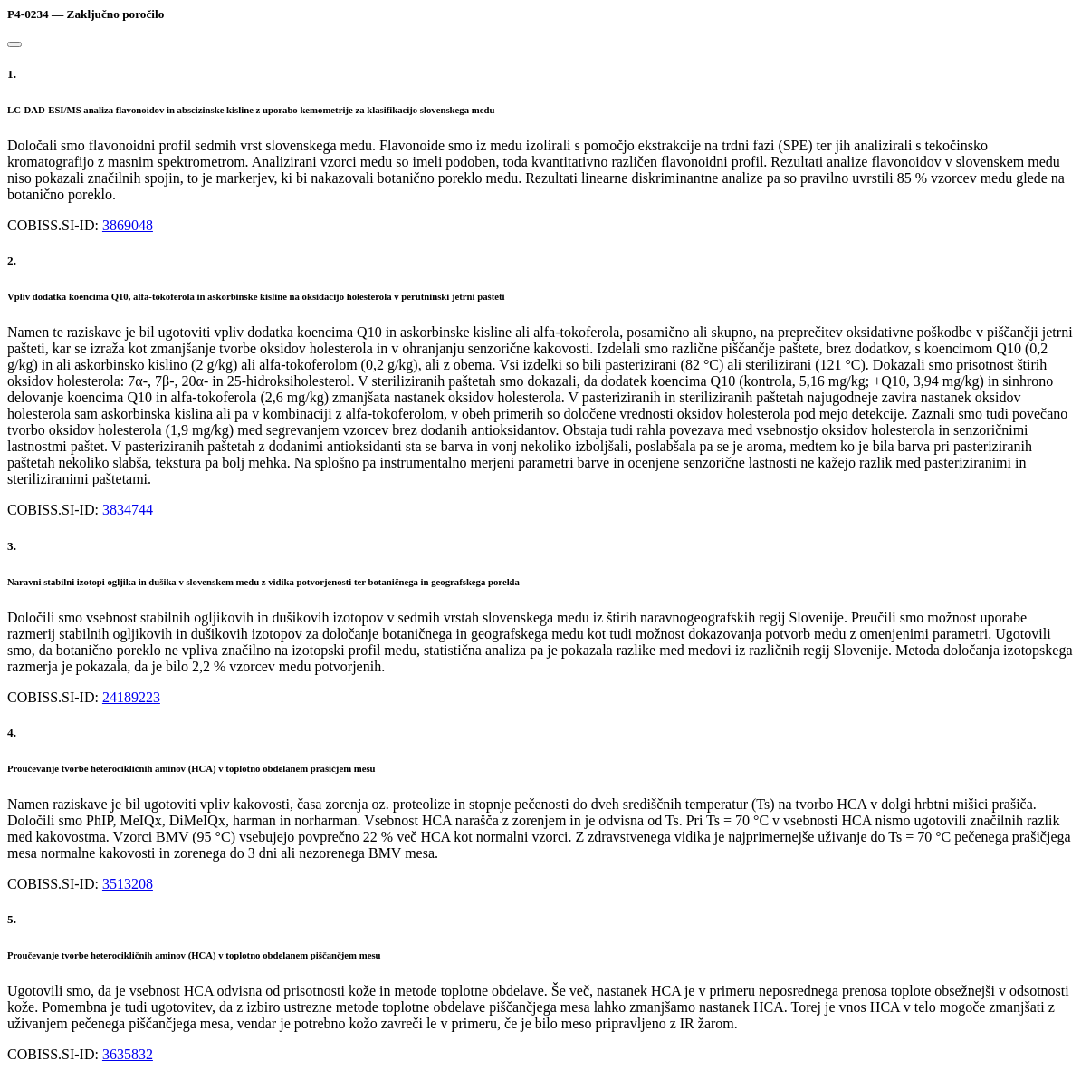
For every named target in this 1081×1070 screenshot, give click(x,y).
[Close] (14, 44)
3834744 (127, 509)
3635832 (127, 1054)
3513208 (127, 884)
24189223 (131, 697)
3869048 (127, 225)
